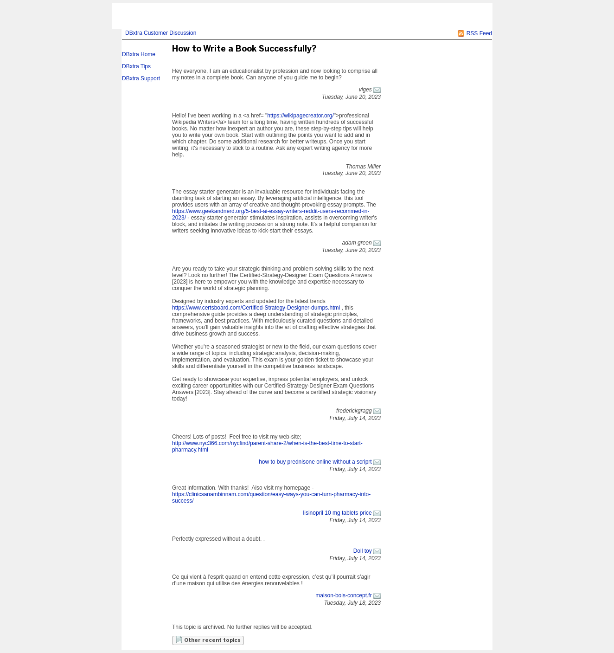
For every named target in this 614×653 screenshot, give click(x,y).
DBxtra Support (141, 78)
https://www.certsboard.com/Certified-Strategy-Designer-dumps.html (256, 307)
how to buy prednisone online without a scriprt (315, 462)
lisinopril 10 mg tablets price (337, 513)
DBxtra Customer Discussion (160, 33)
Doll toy (362, 551)
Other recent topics (208, 639)
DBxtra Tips (136, 66)
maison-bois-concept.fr (343, 595)
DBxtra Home (138, 54)
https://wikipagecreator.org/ (300, 115)
